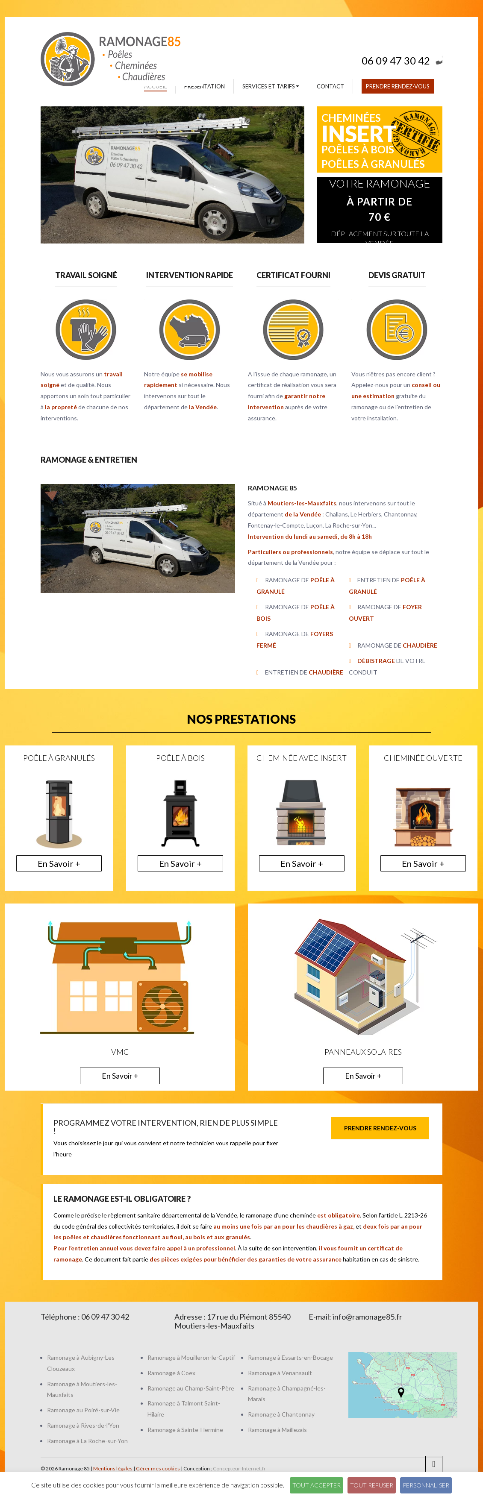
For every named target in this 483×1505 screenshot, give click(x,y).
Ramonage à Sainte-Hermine (185, 1429)
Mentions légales (113, 1468)
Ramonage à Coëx (171, 1372)
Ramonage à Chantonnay (281, 1414)
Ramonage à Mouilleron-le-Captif (191, 1357)
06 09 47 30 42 (402, 58)
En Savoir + (59, 863)
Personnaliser (426, 1485)
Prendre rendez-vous (398, 86)
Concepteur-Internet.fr (239, 1468)
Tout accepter (316, 1485)
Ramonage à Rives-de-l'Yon (83, 1425)
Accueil (155, 86)
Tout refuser (371, 1485)
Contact (330, 86)
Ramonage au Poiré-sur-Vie (83, 1410)
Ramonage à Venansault (280, 1372)
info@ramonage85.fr (367, 1316)
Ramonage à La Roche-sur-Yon (87, 1440)
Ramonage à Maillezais (277, 1429)
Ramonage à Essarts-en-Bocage (290, 1357)
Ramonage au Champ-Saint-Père (190, 1388)
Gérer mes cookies (158, 1468)
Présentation (204, 86)
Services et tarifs (270, 86)
